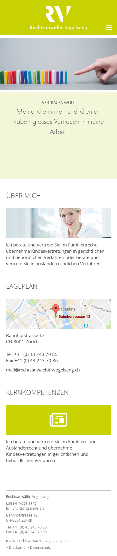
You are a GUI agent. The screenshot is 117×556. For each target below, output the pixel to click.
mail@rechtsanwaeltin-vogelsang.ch (43, 370)
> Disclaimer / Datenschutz (28, 547)
